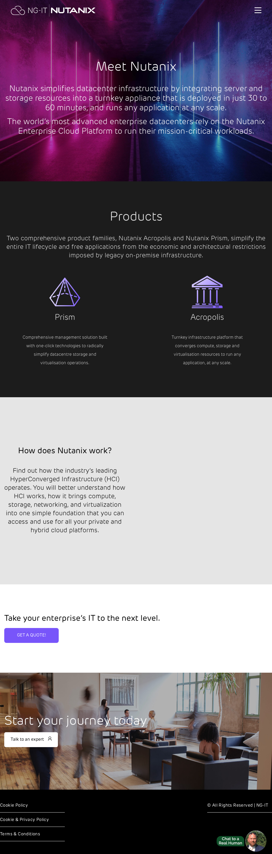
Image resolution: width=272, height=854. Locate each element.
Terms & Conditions (20, 834)
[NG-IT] (53, 10)
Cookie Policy (14, 805)
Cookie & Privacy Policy (24, 820)
